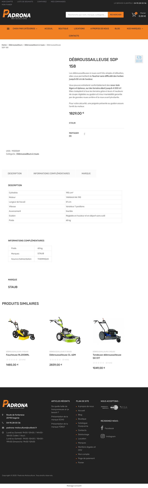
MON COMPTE (7, 2)
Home (4, 45)
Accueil (81, 410)
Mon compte (83, 454)
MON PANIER (7, 5)
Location (82, 438)
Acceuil (49, 28)
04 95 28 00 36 (140, 3)
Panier (81, 462)
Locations (79, 28)
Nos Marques (135, 28)
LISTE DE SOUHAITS (25, 2)
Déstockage (83, 434)
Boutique (63, 28)
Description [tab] (15, 173)
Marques (82, 443)
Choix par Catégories (25, 28)
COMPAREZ (42, 2)
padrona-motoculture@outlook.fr (21, 427)
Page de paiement (86, 458)
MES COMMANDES (58, 2)
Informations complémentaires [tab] (52, 173)
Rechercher (115, 15)
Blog (117, 28)
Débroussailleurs (15, 45)
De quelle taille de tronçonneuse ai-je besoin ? (60, 409)
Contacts (74, 36)
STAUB (72, 123)
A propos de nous (99, 28)
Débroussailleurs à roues (35, 45)
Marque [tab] (86, 173)
